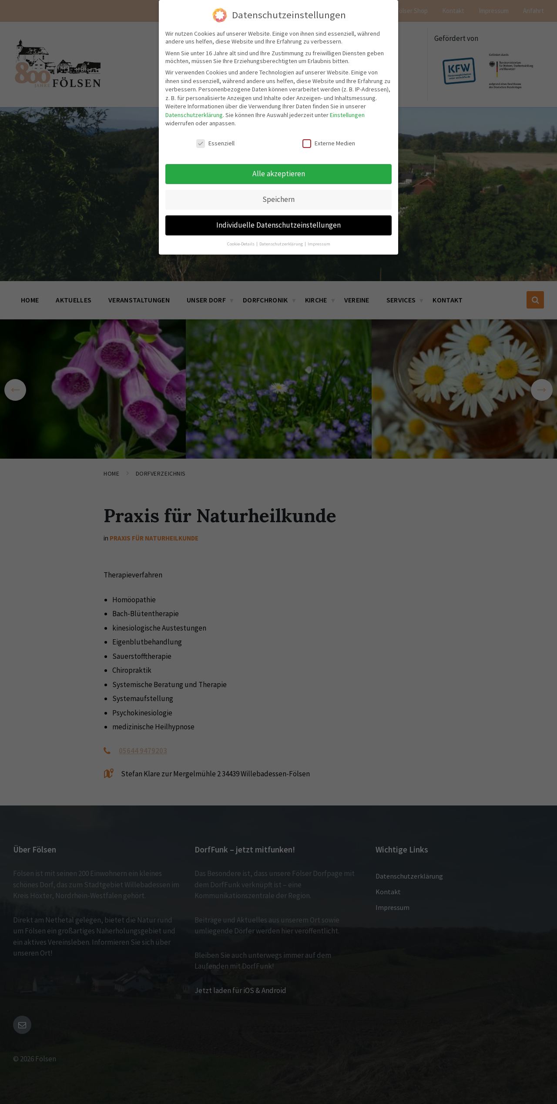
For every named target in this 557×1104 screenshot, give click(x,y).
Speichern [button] (278, 198)
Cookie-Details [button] (241, 242)
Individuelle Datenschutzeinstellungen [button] (278, 224)
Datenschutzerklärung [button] (281, 242)
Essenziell (215, 142)
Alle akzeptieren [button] (278, 173)
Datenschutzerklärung (194, 114)
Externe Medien (328, 142)
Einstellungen (347, 114)
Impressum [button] (319, 242)
